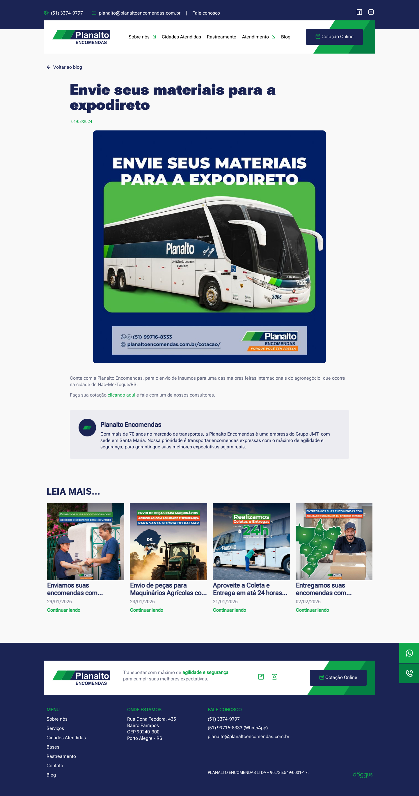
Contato (55, 765)
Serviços (55, 728)
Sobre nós (142, 37)
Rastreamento (221, 37)
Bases (53, 747)
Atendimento (258, 37)
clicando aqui (121, 395)
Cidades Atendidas (181, 37)
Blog (285, 37)
